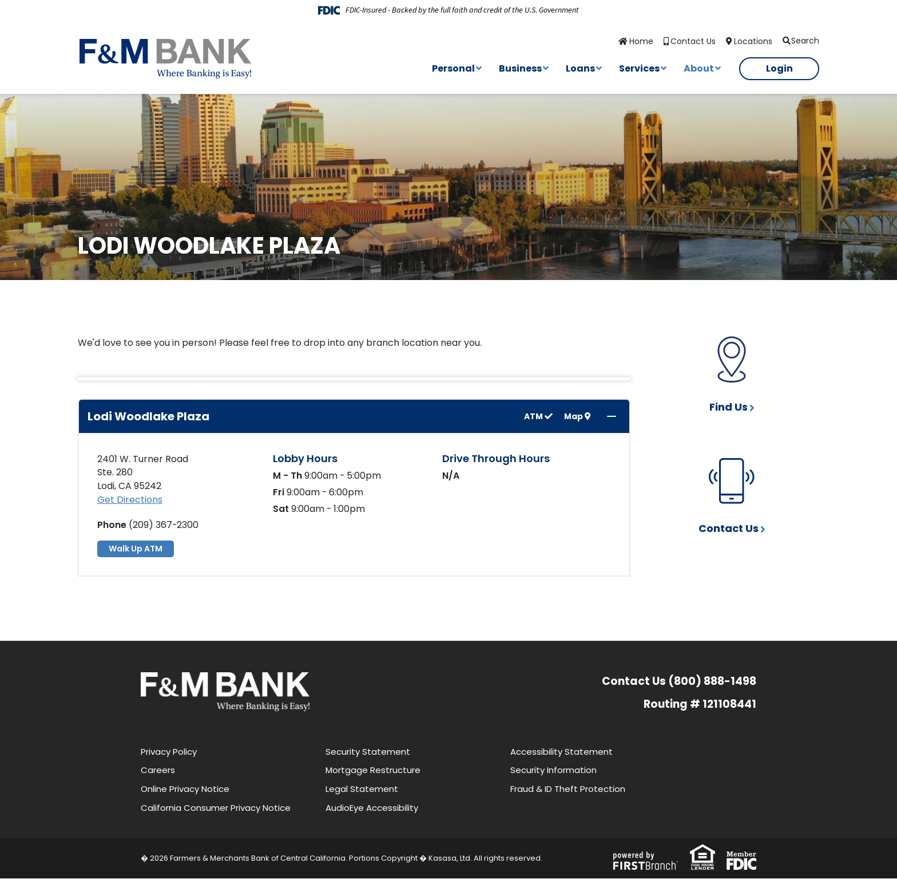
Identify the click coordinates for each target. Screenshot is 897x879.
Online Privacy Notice (185, 789)
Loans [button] (580, 68)
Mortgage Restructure (373, 770)
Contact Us (693, 41)
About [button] (699, 68)
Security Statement (368, 752)
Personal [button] (453, 68)
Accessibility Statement (561, 752)
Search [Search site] (805, 40)
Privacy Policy (169, 752)
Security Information (553, 770)
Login (779, 68)
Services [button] (639, 68)
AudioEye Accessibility (372, 808)
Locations (753, 41)
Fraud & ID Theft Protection (567, 789)
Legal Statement (362, 789)
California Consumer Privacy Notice (216, 808)
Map (577, 416)
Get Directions (129, 500)
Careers (158, 770)
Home (641, 41)
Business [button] (520, 68)
